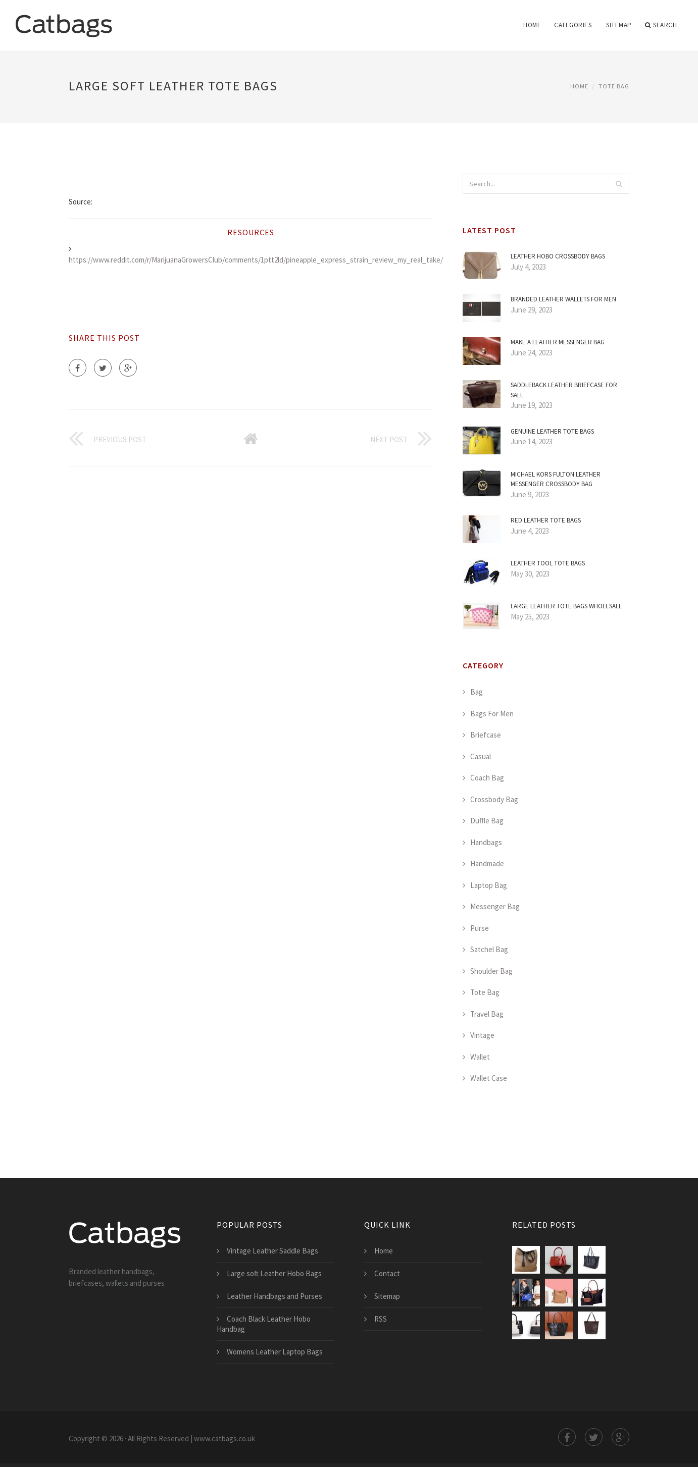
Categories (572, 25)
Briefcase (485, 735)
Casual (480, 756)
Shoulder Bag (491, 971)
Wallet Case (488, 1078)
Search (661, 25)
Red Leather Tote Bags (546, 520)
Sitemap (619, 25)
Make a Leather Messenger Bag (558, 342)
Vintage (482, 1035)
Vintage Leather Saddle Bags (272, 1250)
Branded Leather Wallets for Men (563, 299)
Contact (387, 1273)
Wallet (480, 1057)
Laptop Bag (488, 885)
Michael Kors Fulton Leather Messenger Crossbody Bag (556, 479)
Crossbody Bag (494, 799)
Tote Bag (614, 86)
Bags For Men (492, 713)
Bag (476, 692)
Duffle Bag (487, 820)
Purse (479, 928)
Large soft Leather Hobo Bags (274, 1273)
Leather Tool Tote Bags (548, 563)
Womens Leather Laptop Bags (275, 1351)
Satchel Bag (489, 949)
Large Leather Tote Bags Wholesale (566, 606)
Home (532, 25)
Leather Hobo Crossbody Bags (558, 256)
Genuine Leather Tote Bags (552, 431)
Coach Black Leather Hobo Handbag (264, 1324)
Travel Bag (487, 1014)
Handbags (486, 842)
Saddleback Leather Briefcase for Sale (564, 390)
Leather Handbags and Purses (274, 1296)
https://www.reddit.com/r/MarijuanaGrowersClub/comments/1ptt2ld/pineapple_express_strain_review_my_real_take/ (256, 260)
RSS (380, 1319)
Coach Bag (487, 777)
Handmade (487, 863)
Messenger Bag (495, 906)
